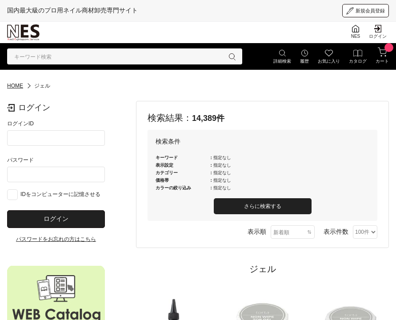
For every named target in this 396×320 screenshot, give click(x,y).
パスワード (20, 160)
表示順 (257, 231)
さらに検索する (262, 206)
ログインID (20, 123)
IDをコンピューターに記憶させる (60, 194)
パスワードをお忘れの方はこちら (56, 239)
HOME (15, 86)
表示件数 (336, 231)
